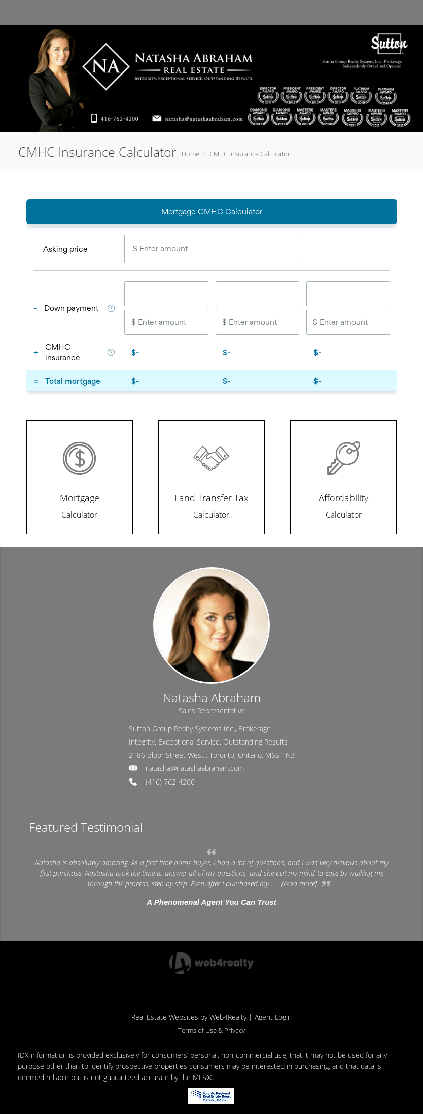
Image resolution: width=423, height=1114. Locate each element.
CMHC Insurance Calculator (249, 153)
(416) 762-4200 (170, 782)
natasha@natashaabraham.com (195, 768)
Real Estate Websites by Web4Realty (188, 1017)
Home (190, 153)
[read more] (299, 883)
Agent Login (273, 1017)
